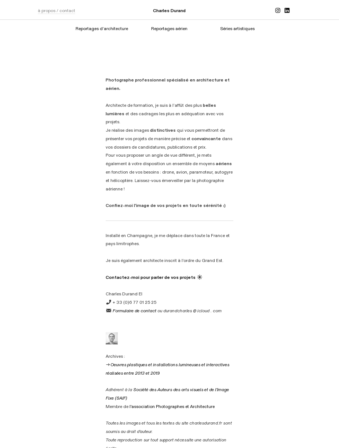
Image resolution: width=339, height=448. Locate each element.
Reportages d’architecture (102, 29)
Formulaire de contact (134, 311)
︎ (278, 11)
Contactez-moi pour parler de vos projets (151, 277)
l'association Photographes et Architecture (172, 406)
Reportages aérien (169, 29)
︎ (287, 11)
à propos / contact (56, 11)
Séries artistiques (237, 29)
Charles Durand (169, 11)
